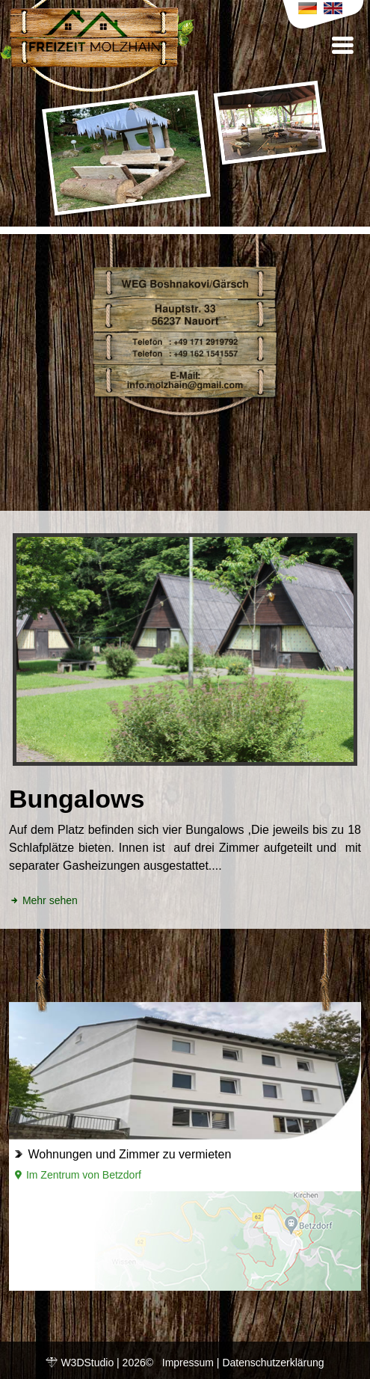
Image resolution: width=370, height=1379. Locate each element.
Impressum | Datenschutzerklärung (243, 1363)
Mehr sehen (43, 900)
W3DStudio (87, 1363)
